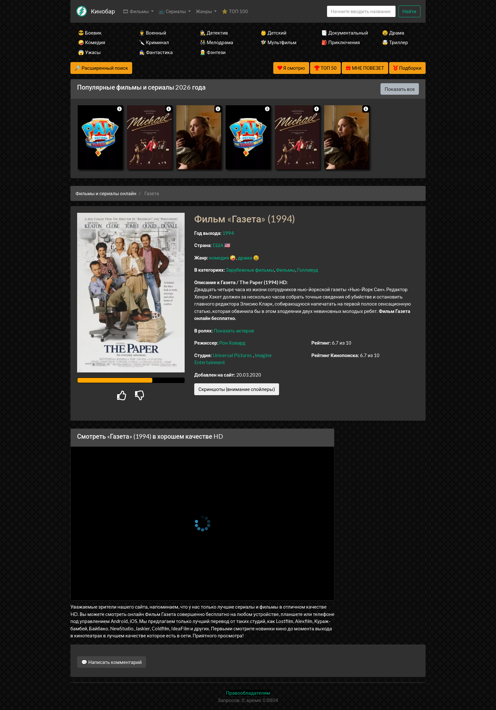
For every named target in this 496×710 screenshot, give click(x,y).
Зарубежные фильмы (250, 270)
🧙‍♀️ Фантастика (156, 52)
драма (245, 257)
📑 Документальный (343, 33)
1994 (228, 233)
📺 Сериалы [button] (173, 11)
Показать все (400, 89)
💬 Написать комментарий (111, 662)
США (217, 245)
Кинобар (103, 11)
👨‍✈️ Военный (152, 33)
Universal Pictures (232, 355)
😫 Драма (393, 33)
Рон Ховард (232, 343)
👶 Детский (273, 33)
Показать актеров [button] (234, 330)
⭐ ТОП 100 (235, 11)
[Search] (361, 11)
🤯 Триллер (395, 42)
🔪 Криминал (154, 42)
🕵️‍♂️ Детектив (214, 33)
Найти (409, 11)
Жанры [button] (204, 11)
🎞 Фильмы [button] (136, 11)
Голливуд (307, 270)
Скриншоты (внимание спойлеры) (236, 389)
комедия (219, 257)
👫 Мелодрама (216, 42)
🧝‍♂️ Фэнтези (213, 52)
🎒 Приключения (340, 42)
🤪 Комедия (91, 42)
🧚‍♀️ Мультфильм (278, 42)
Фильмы (285, 270)
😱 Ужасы (89, 52)
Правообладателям (248, 693)
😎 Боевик (89, 33)
